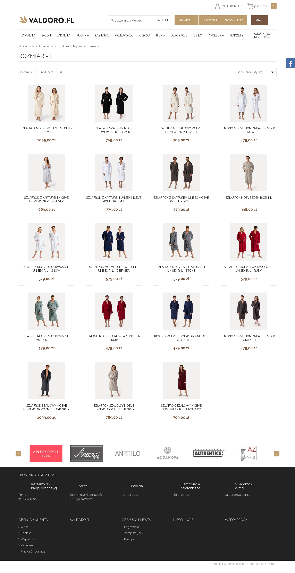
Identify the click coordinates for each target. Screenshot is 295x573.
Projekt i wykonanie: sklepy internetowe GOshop (244, 563)
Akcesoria (216, 35)
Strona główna (27, 46)
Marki (259, 20)
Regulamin (28, 545)
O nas (24, 527)
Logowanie (131, 527)
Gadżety (236, 35)
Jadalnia (63, 35)
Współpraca (29, 539)
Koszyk (129, 539)
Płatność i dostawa (33, 551)
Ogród (144, 35)
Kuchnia (82, 35)
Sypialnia (28, 35)
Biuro (160, 35)
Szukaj (162, 20)
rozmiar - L (94, 46)
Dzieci (197, 35)
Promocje (186, 20)
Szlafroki (63, 46)
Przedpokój (124, 35)
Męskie (77, 46)
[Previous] (18, 453)
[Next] (276, 453)
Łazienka (102, 35)
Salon (46, 35)
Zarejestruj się (133, 533)
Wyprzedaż (234, 20)
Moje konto (231, 6)
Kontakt (26, 533)
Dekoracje (179, 35)
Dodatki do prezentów (262, 35)
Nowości (210, 20)
